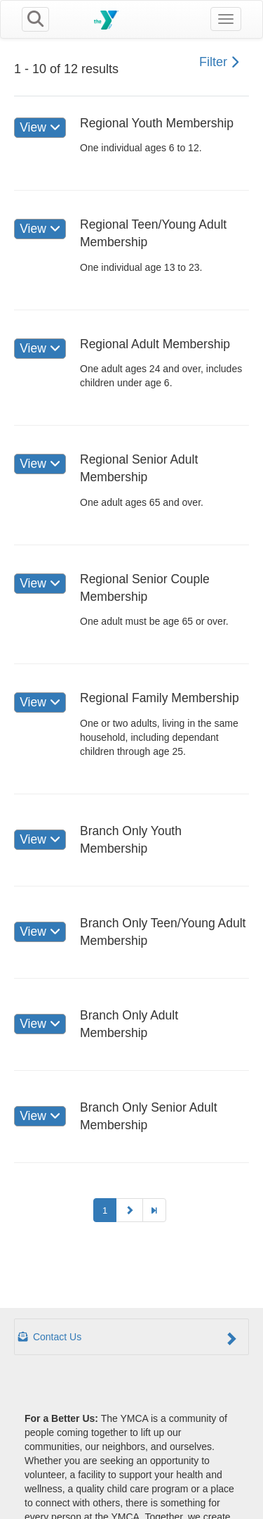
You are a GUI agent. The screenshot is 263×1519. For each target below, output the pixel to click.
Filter (218, 62)
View (40, 127)
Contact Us (128, 1338)
